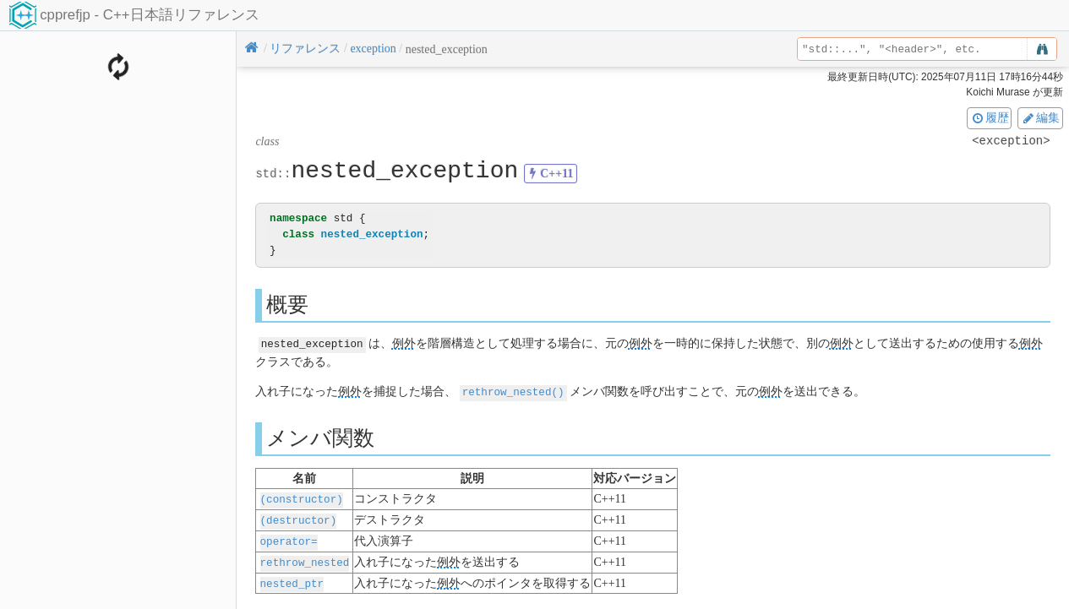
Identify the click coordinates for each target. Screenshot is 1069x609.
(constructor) (301, 497)
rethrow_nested (305, 558)
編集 (1040, 117)
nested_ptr (292, 578)
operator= (289, 537)
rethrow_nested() (513, 390)
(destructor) (298, 517)
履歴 (989, 117)
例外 (404, 343)
